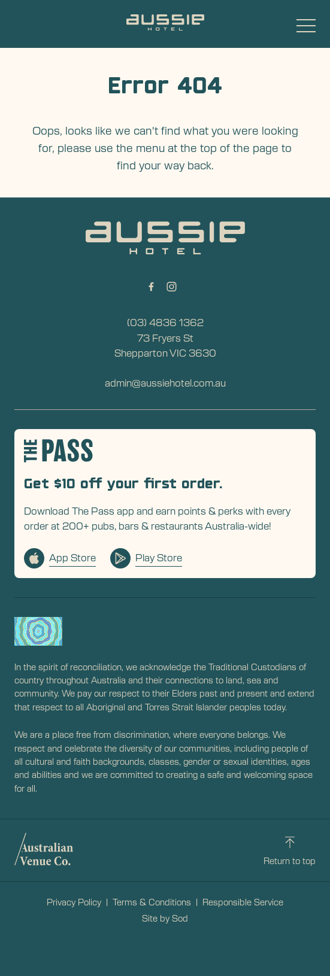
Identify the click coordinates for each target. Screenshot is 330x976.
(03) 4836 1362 (165, 322)
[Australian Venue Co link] (43, 849)
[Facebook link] (152, 287)
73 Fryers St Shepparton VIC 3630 (165, 345)
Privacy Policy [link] (74, 901)
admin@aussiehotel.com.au (165, 382)
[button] (306, 28)
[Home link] (165, 22)
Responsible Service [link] (242, 901)
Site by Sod (165, 918)
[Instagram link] (172, 287)
